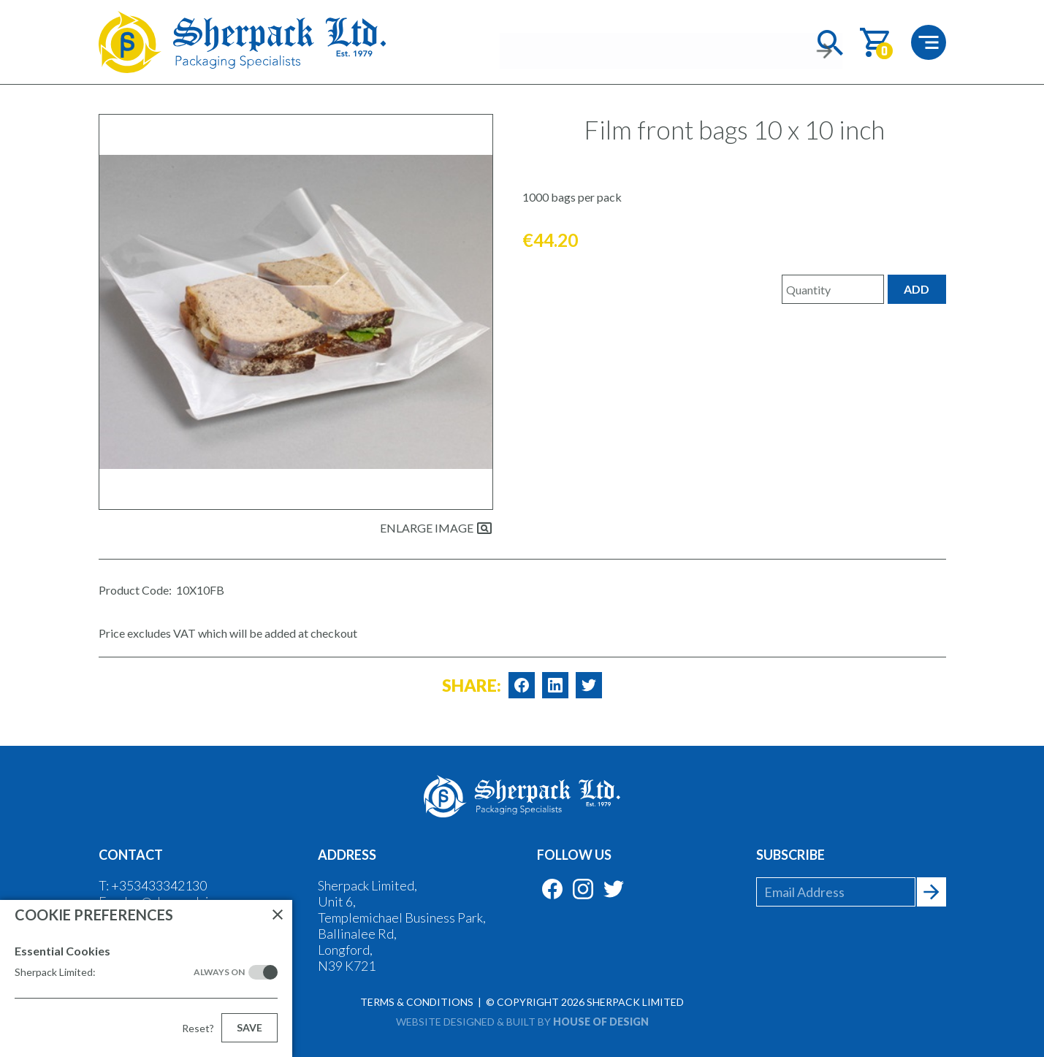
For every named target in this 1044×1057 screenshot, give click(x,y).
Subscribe (790, 855)
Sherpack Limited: (130, 972)
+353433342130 (159, 885)
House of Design (601, 1021)
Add (916, 289)
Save (249, 1027)
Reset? (198, 1028)
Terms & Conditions (416, 1002)
